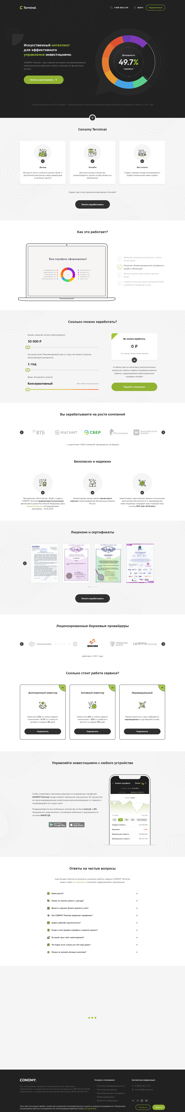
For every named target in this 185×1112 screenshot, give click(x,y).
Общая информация (104, 1097)
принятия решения (35, 506)
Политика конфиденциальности (109, 1086)
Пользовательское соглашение (109, 1093)
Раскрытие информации (106, 1100)
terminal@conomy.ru (142, 1089)
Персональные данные (105, 1089)
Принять (158, 1107)
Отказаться (142, 1107)
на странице (79, 882)
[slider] (27, 347)
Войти (138, 7)
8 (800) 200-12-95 (141, 1086)
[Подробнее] (90, 1108)
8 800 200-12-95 (119, 7)
